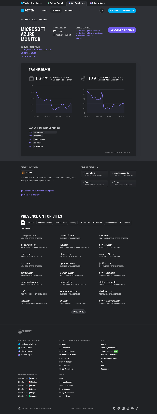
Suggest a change (122, 29)
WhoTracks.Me (76, 3)
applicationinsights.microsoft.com (89, 33)
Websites (69, 10)
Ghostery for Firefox (27, 382)
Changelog (105, 369)
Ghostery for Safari (27, 386)
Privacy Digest (97, 3)
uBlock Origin (64, 366)
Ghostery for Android (27, 396)
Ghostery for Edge (26, 393)
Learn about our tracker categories (37, 191)
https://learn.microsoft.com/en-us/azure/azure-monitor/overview (36, 52)
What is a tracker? (30, 195)
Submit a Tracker (66, 386)
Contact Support (65, 382)
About (44, 10)
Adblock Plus (64, 348)
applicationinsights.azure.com (88, 31)
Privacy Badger (65, 362)
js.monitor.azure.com (84, 36)
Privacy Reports (109, 351)
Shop (103, 362)
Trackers (56, 10)
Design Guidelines (66, 393)
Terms (72, 408)
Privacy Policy (81, 408)
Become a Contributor (122, 10)
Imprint (90, 408)
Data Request (64, 389)
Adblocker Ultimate (67, 351)
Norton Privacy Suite (67, 355)
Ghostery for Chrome (27, 379)
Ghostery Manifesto (109, 348)
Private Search (55, 3)
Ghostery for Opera (27, 389)
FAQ (61, 379)
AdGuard (62, 344)
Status (103, 344)
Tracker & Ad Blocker (31, 3)
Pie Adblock (64, 358)
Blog (102, 366)
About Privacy (64, 396)
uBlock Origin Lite (66, 369)
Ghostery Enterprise (109, 358)
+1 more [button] (79, 38)
